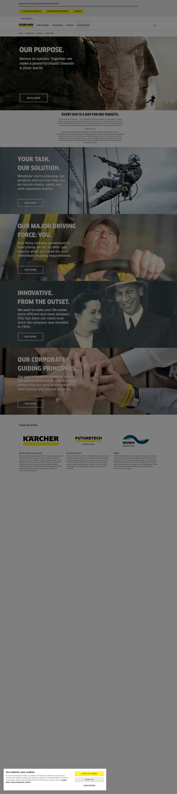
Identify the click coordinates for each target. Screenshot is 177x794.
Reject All (89, 780)
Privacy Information (18, 782)
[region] (55, 779)
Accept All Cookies (89, 774)
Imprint (28, 782)
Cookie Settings (89, 785)
